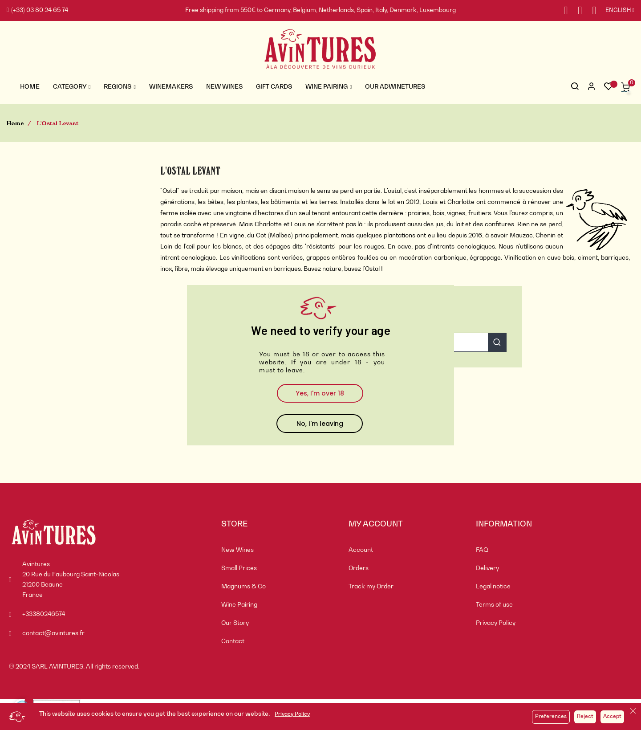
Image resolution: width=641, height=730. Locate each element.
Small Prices (239, 568)
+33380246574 (43, 614)
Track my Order (371, 586)
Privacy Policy (292, 714)
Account (361, 550)
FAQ (482, 550)
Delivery (487, 568)
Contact (232, 641)
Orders (359, 568)
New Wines (237, 550)
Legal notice (493, 586)
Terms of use (494, 605)
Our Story (235, 623)
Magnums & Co (243, 586)
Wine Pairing (239, 605)
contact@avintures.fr (53, 633)
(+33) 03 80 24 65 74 (37, 10)
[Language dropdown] (615, 10)
